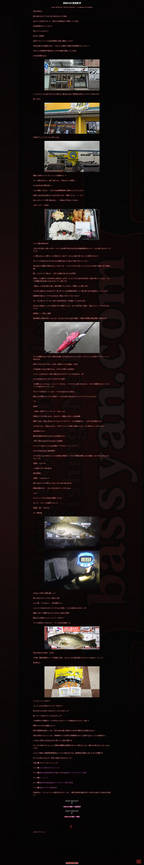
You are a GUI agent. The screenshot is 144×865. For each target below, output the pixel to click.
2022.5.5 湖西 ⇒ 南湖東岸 (72, 806)
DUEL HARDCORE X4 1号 (48, 773)
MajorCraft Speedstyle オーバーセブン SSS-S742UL (56, 782)
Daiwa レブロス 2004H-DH (48, 787)
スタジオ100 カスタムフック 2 (49, 768)
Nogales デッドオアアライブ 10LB (74, 773)
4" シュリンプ (43, 777)
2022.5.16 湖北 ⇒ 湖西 (72, 817)
